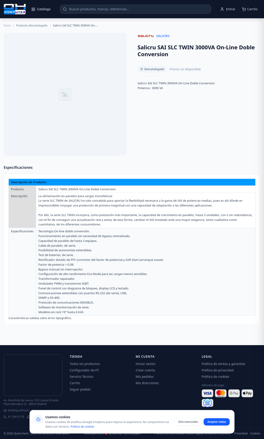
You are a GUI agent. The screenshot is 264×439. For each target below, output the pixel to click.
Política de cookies (215, 376)
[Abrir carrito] (249, 9)
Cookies (255, 433)
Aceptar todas (216, 422)
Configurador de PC (84, 370)
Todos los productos (85, 364)
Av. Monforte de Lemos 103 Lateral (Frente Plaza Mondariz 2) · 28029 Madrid (31, 402)
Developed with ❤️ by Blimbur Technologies (112, 433)
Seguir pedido (80, 389)
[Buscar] (65, 9)
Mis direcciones (147, 383)
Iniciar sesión (146, 364)
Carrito (75, 383)
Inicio (7, 25)
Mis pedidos (145, 376)
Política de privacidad (218, 370)
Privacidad (241, 433)
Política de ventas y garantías (223, 364)
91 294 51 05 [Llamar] (14, 417)
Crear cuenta (145, 370)
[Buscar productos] (135, 9)
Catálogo (41, 9)
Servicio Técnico (81, 376)
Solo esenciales (188, 422)
